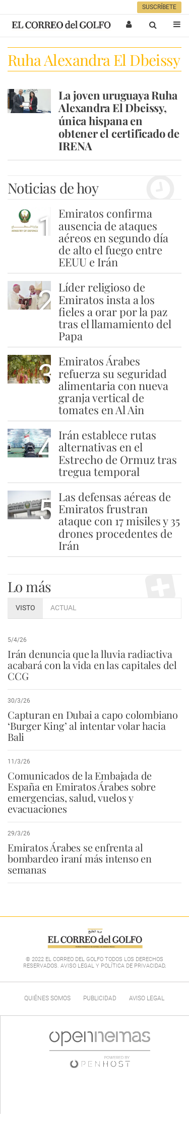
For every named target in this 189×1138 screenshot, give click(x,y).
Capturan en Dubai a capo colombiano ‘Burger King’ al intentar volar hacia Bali (93, 725)
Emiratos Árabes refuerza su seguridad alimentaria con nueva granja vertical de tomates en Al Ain (113, 385)
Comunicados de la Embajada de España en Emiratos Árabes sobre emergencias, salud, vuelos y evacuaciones (82, 792)
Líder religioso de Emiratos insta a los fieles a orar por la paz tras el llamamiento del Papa (114, 311)
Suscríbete (159, 7)
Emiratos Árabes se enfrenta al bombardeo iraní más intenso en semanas (80, 858)
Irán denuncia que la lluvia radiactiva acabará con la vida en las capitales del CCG (92, 665)
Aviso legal (146, 998)
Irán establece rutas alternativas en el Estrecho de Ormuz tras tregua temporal (117, 453)
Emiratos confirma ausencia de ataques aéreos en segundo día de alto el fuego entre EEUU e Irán (113, 237)
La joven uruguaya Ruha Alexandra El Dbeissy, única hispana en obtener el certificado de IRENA (118, 120)
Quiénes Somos (47, 998)
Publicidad (99, 998)
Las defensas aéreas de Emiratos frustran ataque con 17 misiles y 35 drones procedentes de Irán (119, 521)
